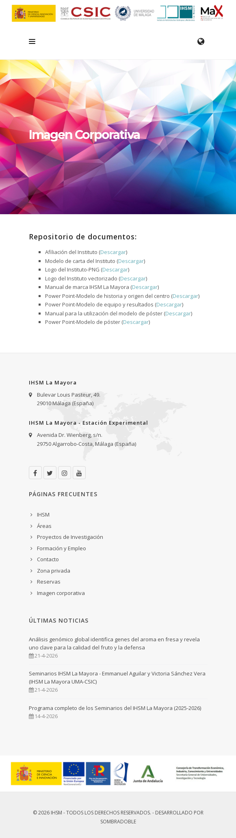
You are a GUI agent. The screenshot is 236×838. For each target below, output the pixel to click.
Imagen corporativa (61, 593)
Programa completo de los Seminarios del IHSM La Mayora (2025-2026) (115, 708)
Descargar (113, 252)
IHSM (43, 514)
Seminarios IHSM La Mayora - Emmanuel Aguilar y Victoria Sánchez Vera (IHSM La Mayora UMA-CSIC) (117, 677)
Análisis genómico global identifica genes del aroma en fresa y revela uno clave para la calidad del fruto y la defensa (114, 643)
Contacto (48, 559)
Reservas (49, 581)
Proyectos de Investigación (70, 537)
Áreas (44, 526)
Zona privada (53, 570)
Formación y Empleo (61, 548)
